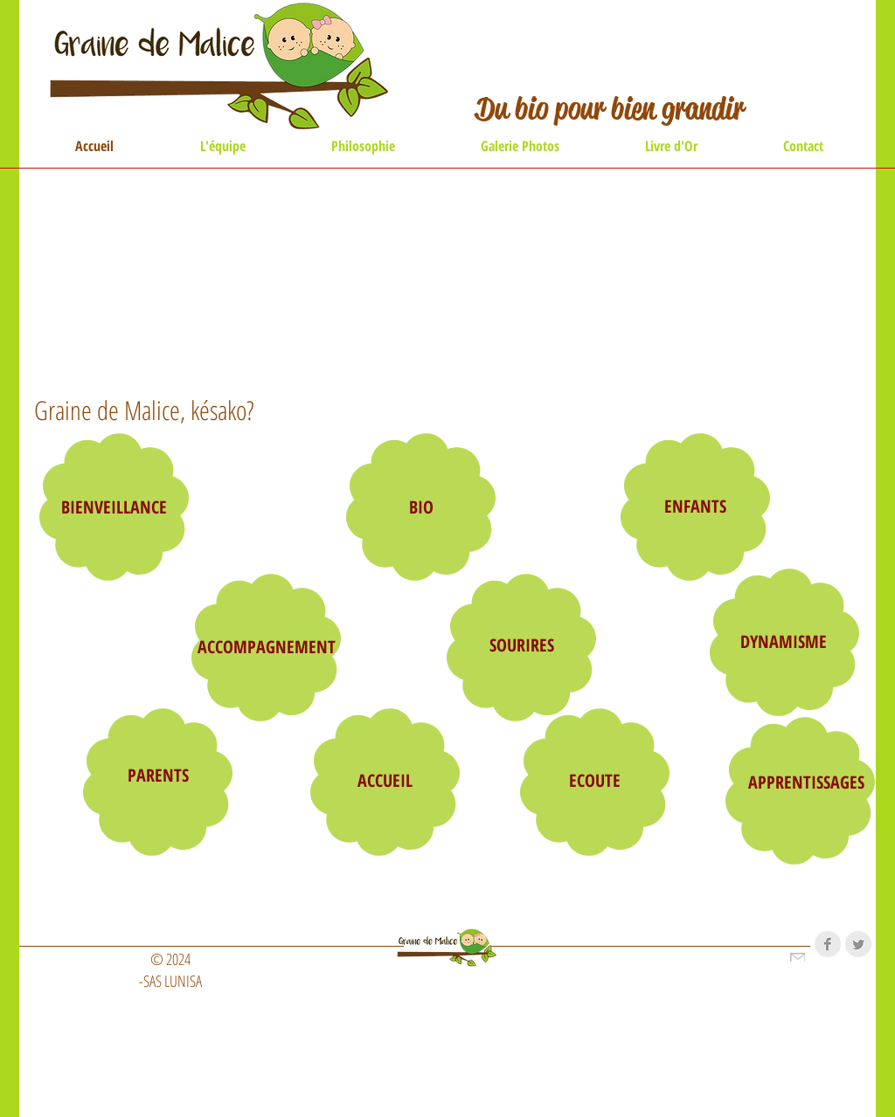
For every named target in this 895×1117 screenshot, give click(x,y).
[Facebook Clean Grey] (828, 944)
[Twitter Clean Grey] (858, 944)
